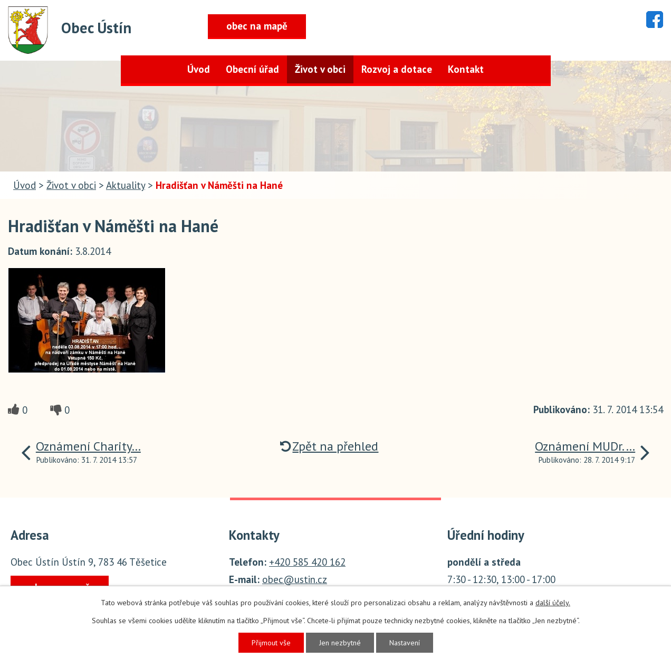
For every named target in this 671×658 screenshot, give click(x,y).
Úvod (198, 69)
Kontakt (466, 69)
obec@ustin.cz (294, 579)
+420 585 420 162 (307, 562)
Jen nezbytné (340, 642)
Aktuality (125, 185)
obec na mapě (256, 26)
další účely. (552, 602)
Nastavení (404, 642)
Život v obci (320, 69)
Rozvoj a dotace (396, 69)
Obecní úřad (252, 69)
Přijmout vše (271, 642)
